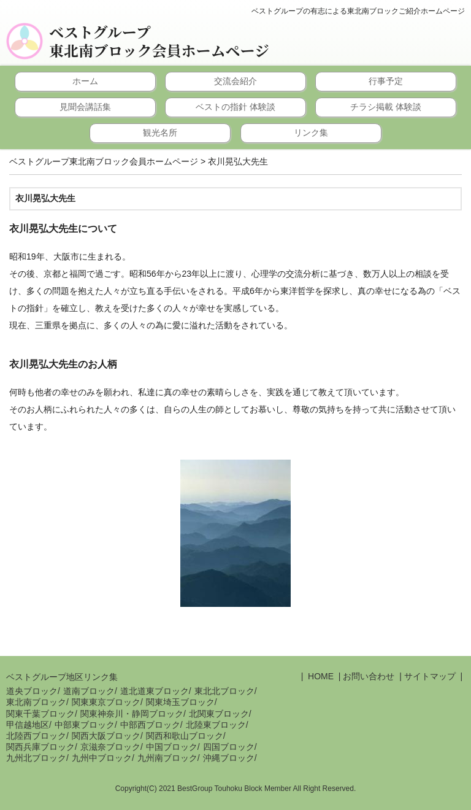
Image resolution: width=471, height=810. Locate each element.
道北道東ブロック (154, 691)
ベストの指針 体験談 (235, 107)
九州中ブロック (102, 758)
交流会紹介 (235, 81)
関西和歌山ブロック (184, 736)
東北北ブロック (224, 691)
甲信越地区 (27, 725)
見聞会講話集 (85, 107)
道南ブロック (89, 691)
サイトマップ (430, 676)
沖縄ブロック (229, 758)
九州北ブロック (36, 758)
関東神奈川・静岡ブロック (131, 714)
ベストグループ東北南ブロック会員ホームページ (159, 41)
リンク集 (311, 132)
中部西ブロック (150, 725)
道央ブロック (32, 691)
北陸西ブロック (36, 736)
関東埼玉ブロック (180, 702)
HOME (319, 676)
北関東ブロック (219, 714)
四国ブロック (229, 747)
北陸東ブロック (216, 725)
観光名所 (160, 132)
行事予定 (386, 81)
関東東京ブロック (106, 702)
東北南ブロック (36, 702)
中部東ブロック (85, 725)
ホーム (85, 81)
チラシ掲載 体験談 (385, 107)
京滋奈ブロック (110, 747)
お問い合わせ (368, 676)
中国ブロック (171, 747)
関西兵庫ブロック (40, 747)
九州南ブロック (167, 758)
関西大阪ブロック (106, 736)
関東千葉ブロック (40, 714)
